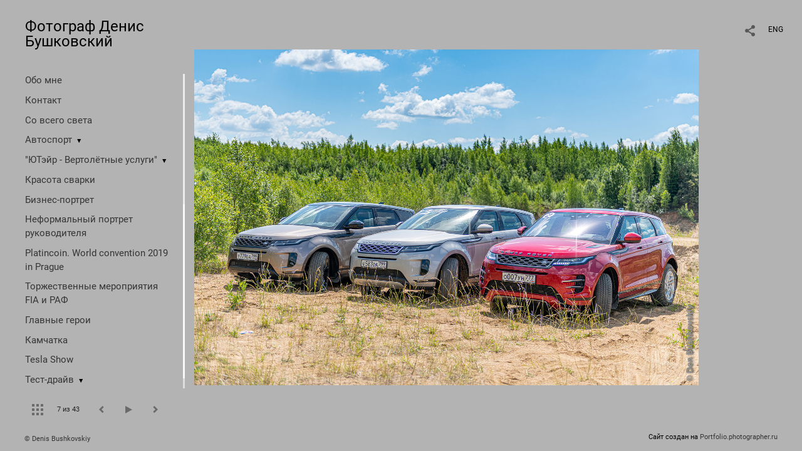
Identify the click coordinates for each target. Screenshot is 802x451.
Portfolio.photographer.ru (739, 437)
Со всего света (58, 120)
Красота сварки (60, 179)
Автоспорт (48, 139)
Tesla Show (49, 359)
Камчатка (46, 340)
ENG (775, 29)
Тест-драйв (49, 379)
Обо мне (43, 80)
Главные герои (58, 320)
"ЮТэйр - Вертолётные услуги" (91, 159)
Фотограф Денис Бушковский (84, 34)
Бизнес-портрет (59, 199)
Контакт (43, 100)
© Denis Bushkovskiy (57, 439)
